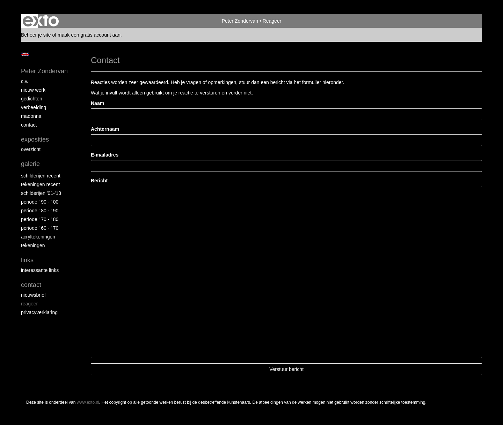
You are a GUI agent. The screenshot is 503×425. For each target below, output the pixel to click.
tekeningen (33, 245)
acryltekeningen (38, 237)
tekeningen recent (40, 184)
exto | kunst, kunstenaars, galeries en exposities (40, 21)
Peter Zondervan (240, 21)
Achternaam (105, 129)
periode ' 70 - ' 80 (39, 219)
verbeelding (33, 107)
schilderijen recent (40, 176)
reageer (29, 303)
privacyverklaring (39, 312)
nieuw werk (33, 90)
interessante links (40, 270)
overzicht (31, 149)
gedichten (31, 98)
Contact (31, 284)
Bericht (99, 180)
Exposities (35, 139)
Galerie (30, 163)
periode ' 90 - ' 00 (39, 202)
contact (29, 125)
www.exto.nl (88, 402)
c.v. (24, 81)
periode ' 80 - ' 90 (39, 210)
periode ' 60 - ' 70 (39, 228)
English (25, 54)
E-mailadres (104, 155)
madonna (31, 116)
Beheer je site (36, 35)
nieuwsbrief (33, 295)
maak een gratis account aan (89, 35)
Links (27, 260)
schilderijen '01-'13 (41, 193)
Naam (97, 103)
